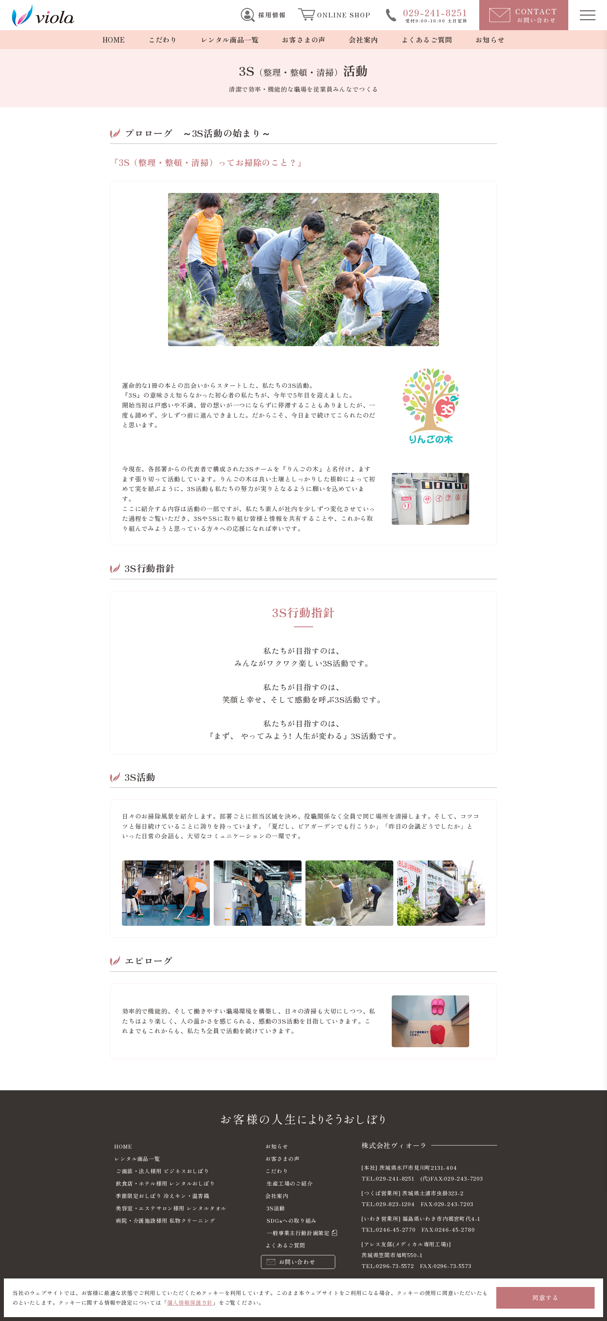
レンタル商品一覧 (230, 39)
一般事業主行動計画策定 (298, 1233)
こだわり (162, 39)
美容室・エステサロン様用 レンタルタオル (171, 1208)
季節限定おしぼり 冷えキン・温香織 (162, 1196)
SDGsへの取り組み (292, 1220)
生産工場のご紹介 (289, 1183)
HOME (114, 39)
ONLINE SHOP (344, 14)
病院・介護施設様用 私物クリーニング (165, 1220)
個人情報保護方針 (190, 1302)
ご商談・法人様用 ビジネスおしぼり (162, 1171)
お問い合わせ (297, 1262)
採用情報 (272, 14)
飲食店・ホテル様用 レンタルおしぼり (165, 1183)
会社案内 (363, 39)
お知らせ (489, 39)
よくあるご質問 (427, 39)
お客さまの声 (304, 39)
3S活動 (276, 1208)
